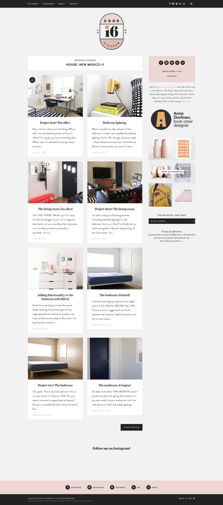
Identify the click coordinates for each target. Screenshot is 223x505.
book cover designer (168, 87)
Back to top (187, 498)
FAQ (179, 71)
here (182, 240)
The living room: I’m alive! (55, 209)
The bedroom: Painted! (115, 295)
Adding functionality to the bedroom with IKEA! (55, 297)
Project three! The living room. (115, 209)
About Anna (169, 71)
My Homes (33, 4)
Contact (74, 4)
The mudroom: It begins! (114, 385)
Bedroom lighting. (115, 123)
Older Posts (131, 427)
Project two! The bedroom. (55, 385)
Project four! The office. (55, 123)
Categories (48, 4)
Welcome (185, 101)
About (62, 4)
